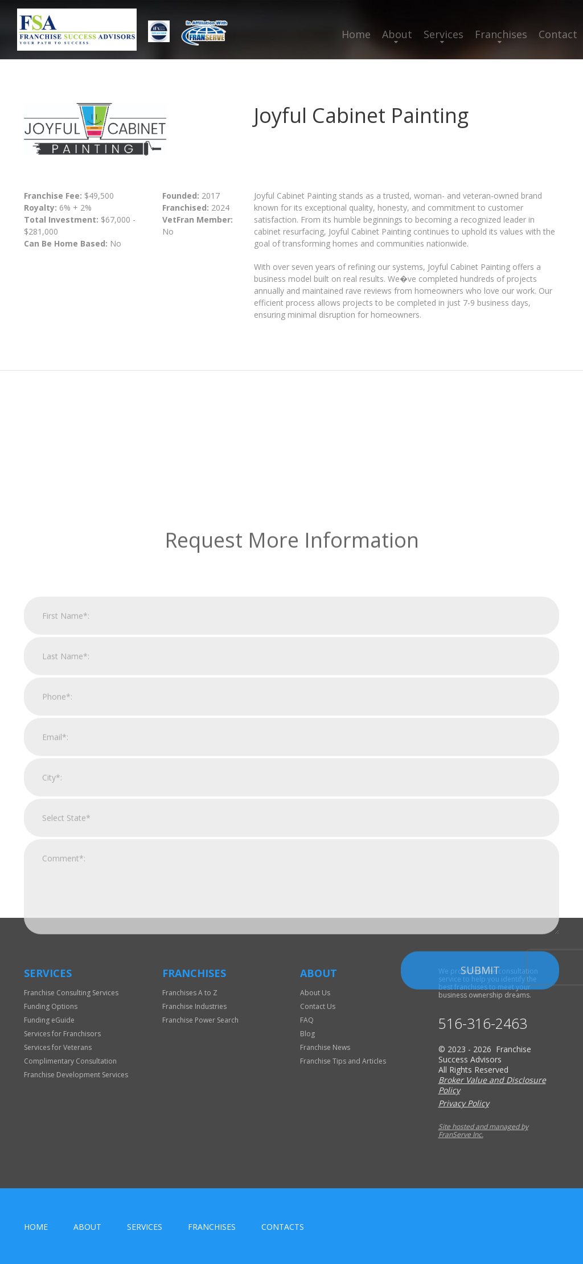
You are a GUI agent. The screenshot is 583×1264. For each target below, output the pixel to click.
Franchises (501, 34)
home (36, 1226)
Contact (558, 34)
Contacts (282, 1226)
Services (443, 34)
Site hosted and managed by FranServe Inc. (483, 1130)
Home (356, 34)
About (397, 34)
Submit (480, 1095)
